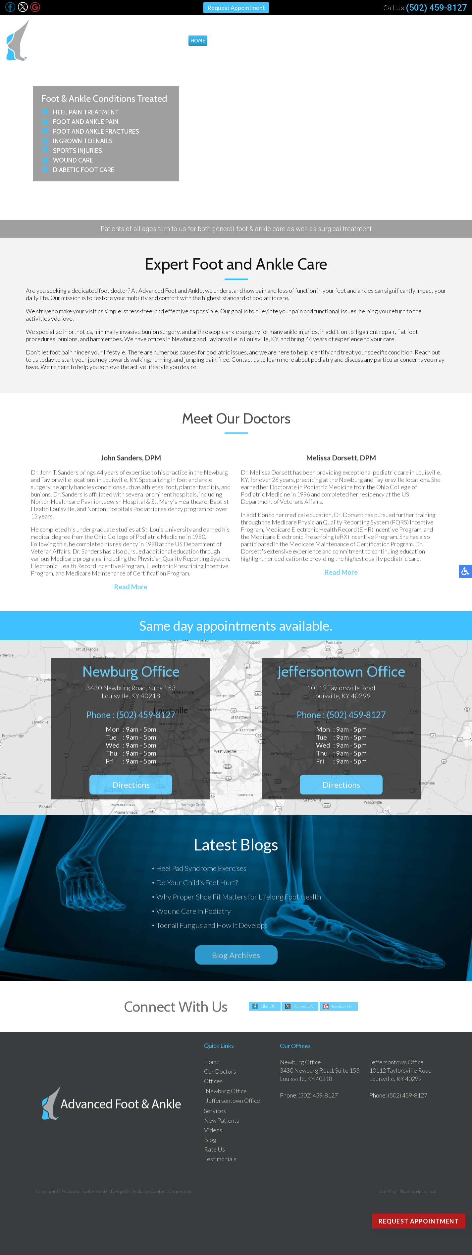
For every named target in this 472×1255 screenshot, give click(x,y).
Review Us (342, 1006)
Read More (130, 590)
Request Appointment (236, 7)
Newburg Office (226, 1091)
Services (298, 40)
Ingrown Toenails (83, 141)
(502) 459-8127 (436, 7)
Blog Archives (236, 955)
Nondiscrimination (418, 1191)
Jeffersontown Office (233, 1100)
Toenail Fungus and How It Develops (212, 926)
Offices (264, 40)
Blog (389, 40)
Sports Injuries (77, 151)
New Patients (334, 40)
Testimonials (447, 40)
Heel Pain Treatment (86, 112)
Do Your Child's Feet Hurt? (197, 883)
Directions (131, 787)
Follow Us (303, 1006)
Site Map (387, 1191)
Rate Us (412, 40)
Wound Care (73, 160)
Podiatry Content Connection (162, 1191)
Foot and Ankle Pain (86, 122)
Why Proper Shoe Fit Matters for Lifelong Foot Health (238, 898)
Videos (367, 40)
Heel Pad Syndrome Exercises (201, 869)
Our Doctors (229, 40)
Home (197, 40)
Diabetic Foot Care (83, 170)
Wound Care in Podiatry (193, 912)
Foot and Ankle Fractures (96, 131)
